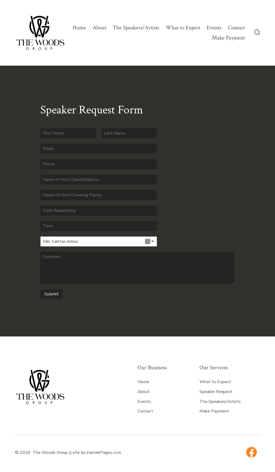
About (99, 27)
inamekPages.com (104, 452)
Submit (51, 294)
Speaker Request (215, 392)
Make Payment (228, 37)
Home (79, 27)
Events (214, 27)
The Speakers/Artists (136, 27)
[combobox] (98, 241)
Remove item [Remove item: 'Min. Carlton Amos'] (147, 241)
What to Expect (183, 27)
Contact (236, 27)
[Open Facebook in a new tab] (251, 452)
